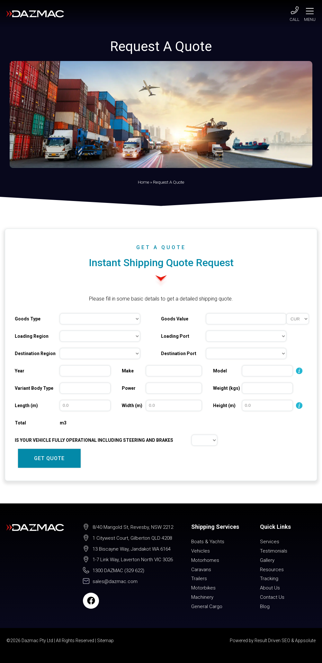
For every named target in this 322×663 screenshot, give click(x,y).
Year (19, 370)
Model (220, 370)
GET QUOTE (49, 458)
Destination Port (178, 353)
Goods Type (27, 318)
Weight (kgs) (226, 388)
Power (129, 388)
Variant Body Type (34, 388)
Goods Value (174, 318)
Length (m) (26, 405)
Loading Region (32, 336)
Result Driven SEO (272, 640)
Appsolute (305, 640)
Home (143, 182)
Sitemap (105, 640)
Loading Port (175, 336)
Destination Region (35, 353)
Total (20, 422)
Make (128, 370)
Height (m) (224, 405)
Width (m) (132, 405)
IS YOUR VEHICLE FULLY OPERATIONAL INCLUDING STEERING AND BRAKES (94, 440)
